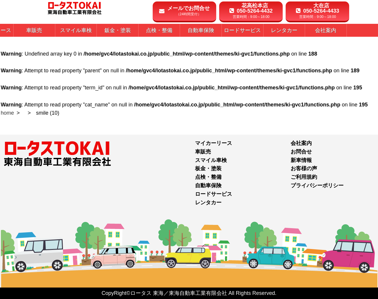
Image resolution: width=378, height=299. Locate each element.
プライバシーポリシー (317, 185)
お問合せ (301, 152)
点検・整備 (208, 177)
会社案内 (301, 143)
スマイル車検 (211, 160)
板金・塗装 (208, 168)
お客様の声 (304, 168)
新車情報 (301, 160)
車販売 (203, 152)
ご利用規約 (304, 177)
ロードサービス (213, 194)
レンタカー (208, 203)
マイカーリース (213, 143)
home (7, 113)
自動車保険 (208, 185)
